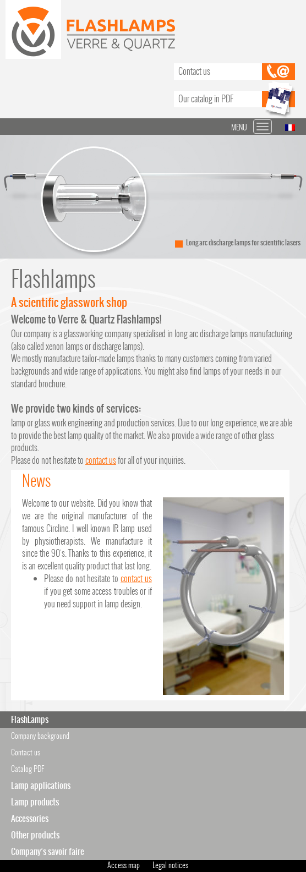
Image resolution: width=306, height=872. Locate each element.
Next (291, 197)
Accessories (29, 818)
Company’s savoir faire (47, 851)
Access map (123, 865)
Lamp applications (40, 785)
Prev (14, 197)
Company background (40, 736)
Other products (35, 835)
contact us (100, 460)
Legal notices (170, 865)
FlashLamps (29, 719)
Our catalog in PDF (205, 98)
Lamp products (35, 802)
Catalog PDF (27, 769)
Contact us (194, 71)
